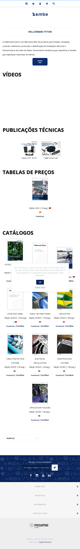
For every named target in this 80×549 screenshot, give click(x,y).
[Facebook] (31, 475)
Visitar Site (40, 61)
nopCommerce (45, 542)
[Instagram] (37, 475)
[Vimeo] (49, 475)
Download (40, 216)
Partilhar (69, 281)
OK (40, 282)
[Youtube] (43, 475)
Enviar (55, 468)
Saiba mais (40, 287)
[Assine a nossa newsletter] (36, 467)
